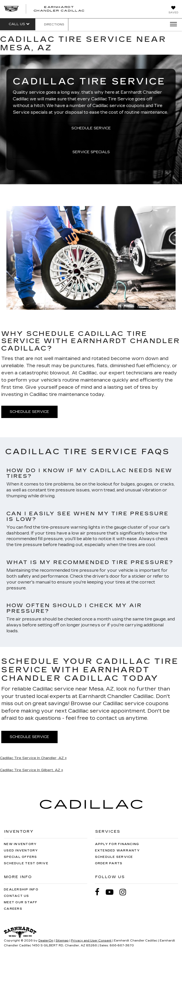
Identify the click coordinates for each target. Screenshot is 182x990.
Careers (13, 908)
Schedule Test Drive (26, 863)
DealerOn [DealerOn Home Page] (45, 940)
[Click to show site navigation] (172, 24)
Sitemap (62, 940)
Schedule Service (91, 128)
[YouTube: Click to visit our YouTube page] (112, 892)
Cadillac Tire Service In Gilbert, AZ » (31, 770)
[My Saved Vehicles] (173, 10)
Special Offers (20, 857)
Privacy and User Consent (91, 940)
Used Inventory (21, 850)
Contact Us (16, 896)
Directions (51, 24)
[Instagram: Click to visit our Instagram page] (125, 892)
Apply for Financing (117, 844)
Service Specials (91, 152)
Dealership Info (21, 889)
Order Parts (109, 863)
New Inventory (20, 844)
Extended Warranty (117, 850)
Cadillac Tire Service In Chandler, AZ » (33, 758)
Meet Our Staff (21, 902)
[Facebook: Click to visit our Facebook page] (100, 892)
